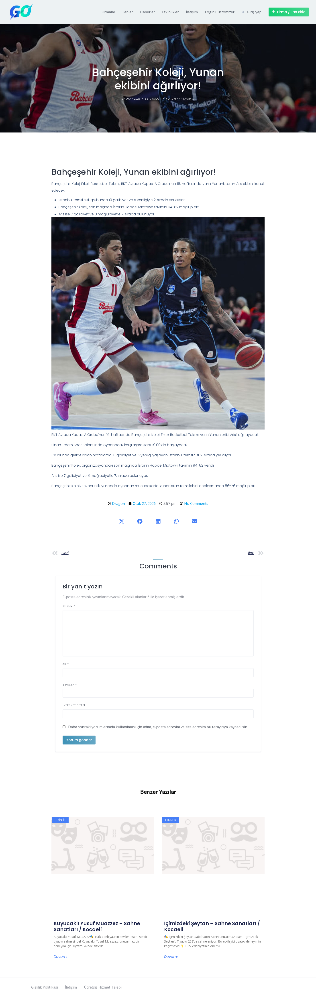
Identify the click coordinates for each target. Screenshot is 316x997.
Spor (158, 58)
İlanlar (127, 12)
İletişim (192, 12)
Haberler (147, 12)
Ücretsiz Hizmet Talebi (103, 987)
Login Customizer (219, 12)
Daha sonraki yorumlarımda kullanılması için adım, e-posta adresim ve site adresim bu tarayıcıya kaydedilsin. (158, 726)
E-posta (70, 684)
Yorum (69, 606)
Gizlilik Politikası (44, 987)
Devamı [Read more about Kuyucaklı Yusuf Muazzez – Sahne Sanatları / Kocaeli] (60, 957)
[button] (122, 521)
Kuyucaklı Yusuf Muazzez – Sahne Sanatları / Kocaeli (97, 926)
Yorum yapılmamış (180, 98)
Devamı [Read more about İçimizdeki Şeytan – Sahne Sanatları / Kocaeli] (171, 957)
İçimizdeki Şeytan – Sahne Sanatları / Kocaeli (212, 926)
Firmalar (108, 12)
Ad (66, 664)
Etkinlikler (170, 12)
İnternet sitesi (74, 705)
